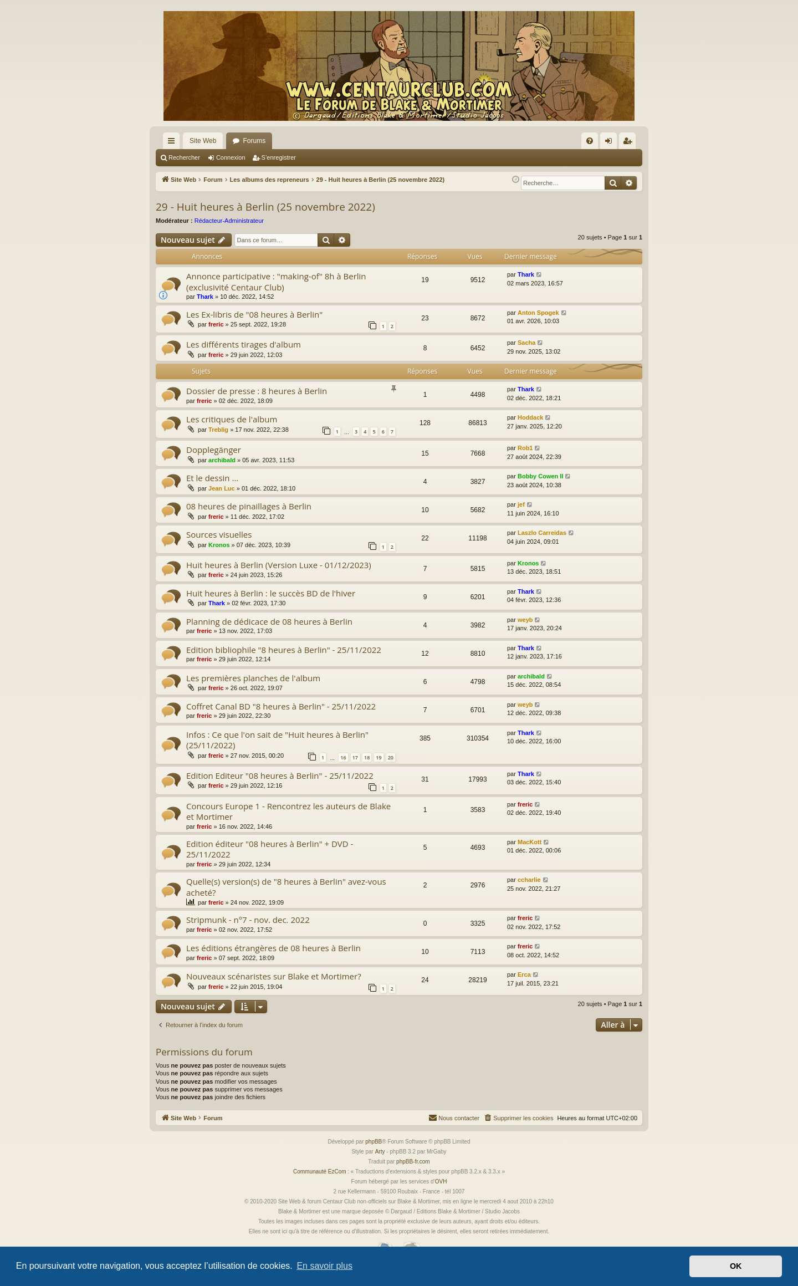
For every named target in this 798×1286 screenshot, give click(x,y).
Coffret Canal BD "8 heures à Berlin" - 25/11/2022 (281, 706)
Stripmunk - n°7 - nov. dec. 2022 (248, 919)
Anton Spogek (538, 312)
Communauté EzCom (319, 1171)
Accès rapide (173, 143)
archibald (222, 460)
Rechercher (184, 157)
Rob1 (525, 448)
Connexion (230, 157)
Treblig (218, 429)
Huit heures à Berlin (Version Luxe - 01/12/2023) (278, 564)
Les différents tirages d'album (243, 344)
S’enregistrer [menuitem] (630, 143)
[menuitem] (589, 140)
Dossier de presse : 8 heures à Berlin (256, 390)
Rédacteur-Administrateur (229, 220)
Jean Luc (221, 488)
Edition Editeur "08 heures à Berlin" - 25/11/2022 (280, 775)
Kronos (219, 545)
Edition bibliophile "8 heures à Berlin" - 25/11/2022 (283, 649)
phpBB (373, 1142)
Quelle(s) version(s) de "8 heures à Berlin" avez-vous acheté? (286, 886)
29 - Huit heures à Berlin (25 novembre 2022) (265, 207)
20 (390, 757)
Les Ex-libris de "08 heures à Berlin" (254, 314)
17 (355, 757)
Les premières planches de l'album (253, 677)
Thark (205, 296)
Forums (254, 141)
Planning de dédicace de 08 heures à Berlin (269, 621)
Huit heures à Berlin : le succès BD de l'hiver (270, 593)
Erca (524, 974)
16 (343, 757)
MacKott (529, 842)
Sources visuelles (219, 534)
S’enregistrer (279, 157)
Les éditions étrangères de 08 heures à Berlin (273, 947)
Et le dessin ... (212, 477)
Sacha (526, 342)
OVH (441, 1181)
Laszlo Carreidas (542, 532)
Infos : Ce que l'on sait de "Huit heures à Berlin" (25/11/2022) (277, 740)
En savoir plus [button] (324, 1265)
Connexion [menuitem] (611, 143)
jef (521, 504)
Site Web (203, 141)
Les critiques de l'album (231, 419)
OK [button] (736, 1266)
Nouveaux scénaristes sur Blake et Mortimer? (273, 976)
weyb (525, 619)
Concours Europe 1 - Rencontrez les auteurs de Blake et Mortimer (288, 811)
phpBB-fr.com (413, 1162)
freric (216, 324)
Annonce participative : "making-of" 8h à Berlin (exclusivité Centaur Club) (276, 281)
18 (367, 757)
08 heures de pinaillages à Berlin (248, 506)
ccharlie (529, 879)
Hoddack (530, 417)
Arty (380, 1152)
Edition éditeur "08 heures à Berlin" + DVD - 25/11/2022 (269, 849)
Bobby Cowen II (541, 476)
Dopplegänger (213, 449)
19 (378, 757)
